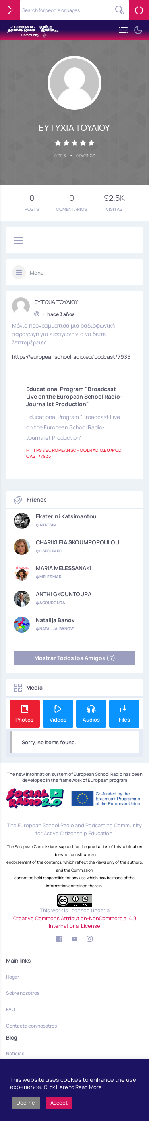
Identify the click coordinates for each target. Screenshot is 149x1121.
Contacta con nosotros (31, 1025)
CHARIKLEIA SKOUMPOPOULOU (77, 542)
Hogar (12, 976)
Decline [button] (26, 1102)
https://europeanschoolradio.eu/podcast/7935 (71, 355)
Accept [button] (59, 1102)
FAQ (10, 1009)
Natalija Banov (55, 620)
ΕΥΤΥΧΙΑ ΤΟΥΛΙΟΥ (56, 300)
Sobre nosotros (22, 993)
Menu (37, 272)
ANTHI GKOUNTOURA (63, 594)
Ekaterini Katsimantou (66, 516)
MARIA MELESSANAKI (63, 568)
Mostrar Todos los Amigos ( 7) (74, 658)
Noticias (15, 1053)
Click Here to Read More (73, 1087)
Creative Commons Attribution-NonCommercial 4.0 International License (74, 922)
